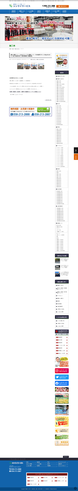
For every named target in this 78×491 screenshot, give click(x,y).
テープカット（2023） (60, 149)
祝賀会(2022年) (59, 130)
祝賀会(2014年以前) (60, 143)
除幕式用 (60, 348)
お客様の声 (60, 463)
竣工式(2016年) (59, 121)
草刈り (48, 462)
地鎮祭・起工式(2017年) (60, 96)
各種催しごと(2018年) (60, 244)
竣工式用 (60, 339)
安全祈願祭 (59, 189)
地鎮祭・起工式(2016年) (60, 98)
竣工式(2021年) (59, 113)
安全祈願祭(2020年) (60, 194)
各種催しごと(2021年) (60, 239)
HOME (27, 462)
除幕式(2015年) (59, 186)
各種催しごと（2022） (60, 231)
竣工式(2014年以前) (60, 124)
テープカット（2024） (60, 152)
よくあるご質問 (60, 311)
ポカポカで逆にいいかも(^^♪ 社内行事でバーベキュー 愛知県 (64, 259)
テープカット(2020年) (60, 157)
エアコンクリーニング (62, 462)
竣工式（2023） (59, 107)
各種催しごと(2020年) (60, 241)
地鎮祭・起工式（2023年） (61, 84)
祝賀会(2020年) (59, 133)
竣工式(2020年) (59, 115)
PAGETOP (66, 456)
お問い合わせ (75, 157)
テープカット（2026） (60, 147)
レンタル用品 (39, 463)
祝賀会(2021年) (59, 132)
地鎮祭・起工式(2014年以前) (61, 101)
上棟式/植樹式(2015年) (60, 219)
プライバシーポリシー (62, 465)
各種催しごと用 (62, 350)
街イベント (58, 233)
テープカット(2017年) (60, 161)
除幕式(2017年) (59, 183)
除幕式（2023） (59, 175)
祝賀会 (58, 127)
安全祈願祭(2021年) (60, 192)
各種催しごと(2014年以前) (61, 250)
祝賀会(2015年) (59, 141)
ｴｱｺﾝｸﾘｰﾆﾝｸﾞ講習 (29, 463)
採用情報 (48, 465)
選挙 (57, 236)
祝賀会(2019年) (59, 135)
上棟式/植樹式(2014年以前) (61, 220)
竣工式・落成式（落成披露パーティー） (62, 289)
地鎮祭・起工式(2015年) (60, 99)
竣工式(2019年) (59, 116)
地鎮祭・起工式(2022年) (60, 88)
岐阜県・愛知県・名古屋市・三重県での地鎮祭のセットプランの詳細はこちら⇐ (25, 91)
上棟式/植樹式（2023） (60, 208)
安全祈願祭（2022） (60, 191)
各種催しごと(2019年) (60, 242)
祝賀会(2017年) (59, 138)
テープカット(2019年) (60, 158)
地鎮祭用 (60, 337)
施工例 (48, 463)
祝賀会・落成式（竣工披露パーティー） (62, 292)
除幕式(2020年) (59, 178)
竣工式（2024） (59, 110)
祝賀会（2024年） (59, 129)
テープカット (59, 145)
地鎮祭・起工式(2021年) (60, 90)
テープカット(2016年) (60, 163)
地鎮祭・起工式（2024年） (61, 87)
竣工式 (58, 103)
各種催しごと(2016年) (60, 247)
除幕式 (58, 168)
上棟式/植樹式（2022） (60, 209)
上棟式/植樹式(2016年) (60, 217)
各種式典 (38, 462)
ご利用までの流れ (60, 309)
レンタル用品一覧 (60, 320)
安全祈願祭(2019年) (60, 195)
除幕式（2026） (59, 174)
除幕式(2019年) (59, 180)
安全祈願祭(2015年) (60, 202)
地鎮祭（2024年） (59, 85)
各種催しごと (59, 223)
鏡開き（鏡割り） (60, 298)
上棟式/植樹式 (60, 206)
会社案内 (38, 465)
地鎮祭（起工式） (33, 59)
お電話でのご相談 (75, 150)
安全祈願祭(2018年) (60, 197)
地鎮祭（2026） (59, 82)
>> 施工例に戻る (48, 100)
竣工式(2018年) (59, 118)
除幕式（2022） (59, 177)
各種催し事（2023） (61, 76)
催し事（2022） (59, 225)
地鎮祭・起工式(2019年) (60, 93)
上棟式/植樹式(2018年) (60, 214)
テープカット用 (62, 345)
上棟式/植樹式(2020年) (60, 211)
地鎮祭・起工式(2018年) (40, 59)
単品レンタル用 (62, 353)
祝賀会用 (60, 342)
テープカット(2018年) (60, 160)
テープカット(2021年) (60, 155)
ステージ (58, 228)
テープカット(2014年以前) (61, 166)
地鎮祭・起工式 (60, 285)
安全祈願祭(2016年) (60, 200)
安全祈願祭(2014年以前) (60, 203)
